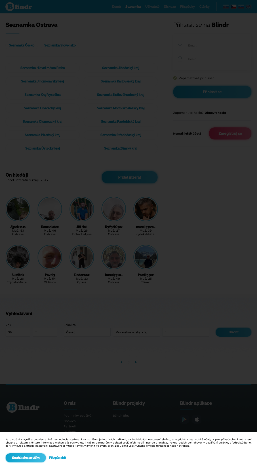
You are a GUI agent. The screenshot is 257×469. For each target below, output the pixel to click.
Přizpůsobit (57, 458)
